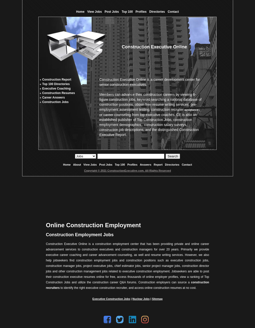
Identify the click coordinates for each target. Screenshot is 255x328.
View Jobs (94, 11)
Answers (145, 164)
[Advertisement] (127, 195)
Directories (157, 11)
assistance (191, 109)
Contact (173, 11)
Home (80, 11)
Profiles (140, 11)
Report (158, 164)
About (77, 164)
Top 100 (127, 11)
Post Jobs (112, 11)
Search (173, 156)
